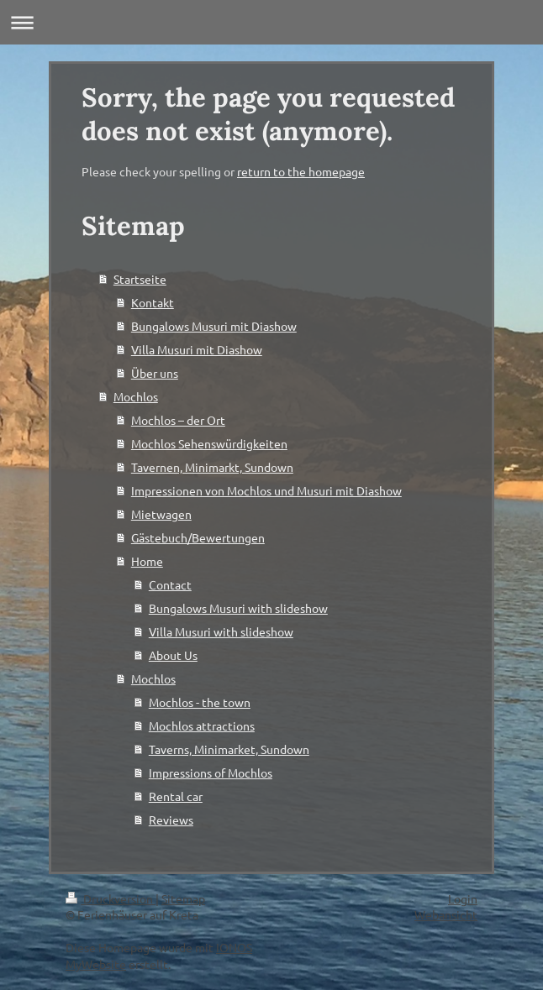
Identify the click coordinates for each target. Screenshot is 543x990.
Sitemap (183, 898)
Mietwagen (161, 513)
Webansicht (445, 914)
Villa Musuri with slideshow (221, 631)
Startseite (139, 278)
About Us (173, 655)
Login (462, 898)
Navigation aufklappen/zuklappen (271, 22)
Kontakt (152, 302)
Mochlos (135, 396)
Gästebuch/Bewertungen (198, 537)
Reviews (171, 819)
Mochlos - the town (199, 702)
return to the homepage (301, 171)
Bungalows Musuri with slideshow (238, 607)
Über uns (154, 372)
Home (147, 560)
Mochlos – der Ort (178, 419)
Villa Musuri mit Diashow (196, 349)
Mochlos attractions (202, 725)
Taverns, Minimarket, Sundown (229, 749)
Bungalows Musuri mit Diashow (214, 325)
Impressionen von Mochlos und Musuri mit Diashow (266, 490)
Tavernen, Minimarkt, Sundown (212, 466)
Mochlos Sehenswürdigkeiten (209, 443)
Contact (170, 584)
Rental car (176, 796)
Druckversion (111, 898)
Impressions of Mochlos (210, 772)
